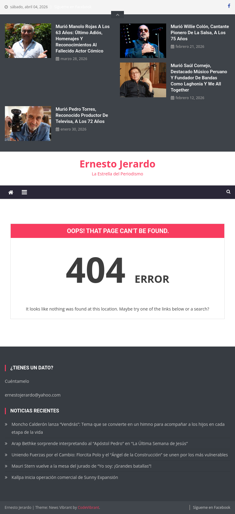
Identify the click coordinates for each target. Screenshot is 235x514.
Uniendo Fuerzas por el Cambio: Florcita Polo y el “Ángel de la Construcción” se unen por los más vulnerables (120, 455)
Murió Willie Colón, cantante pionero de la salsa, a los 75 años (200, 32)
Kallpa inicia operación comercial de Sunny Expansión (65, 477)
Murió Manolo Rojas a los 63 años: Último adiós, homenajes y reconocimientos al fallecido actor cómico (83, 39)
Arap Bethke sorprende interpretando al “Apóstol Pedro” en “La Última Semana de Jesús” (100, 443)
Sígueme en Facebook (72, 6)
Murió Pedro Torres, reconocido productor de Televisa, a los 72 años (82, 115)
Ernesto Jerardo (117, 163)
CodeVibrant (88, 507)
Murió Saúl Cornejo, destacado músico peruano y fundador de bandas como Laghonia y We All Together (199, 78)
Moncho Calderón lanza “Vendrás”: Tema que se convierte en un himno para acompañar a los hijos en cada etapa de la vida (118, 428)
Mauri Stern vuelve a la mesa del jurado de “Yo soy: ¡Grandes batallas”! (82, 466)
